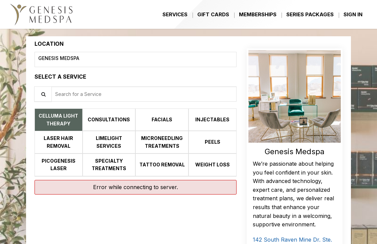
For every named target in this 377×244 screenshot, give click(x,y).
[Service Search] (43, 94)
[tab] (59, 119)
